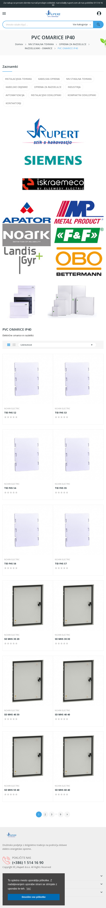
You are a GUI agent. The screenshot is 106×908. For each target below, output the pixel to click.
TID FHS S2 (10, 412)
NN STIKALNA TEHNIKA (79, 78)
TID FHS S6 (10, 563)
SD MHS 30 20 (11, 639)
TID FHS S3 (61, 412)
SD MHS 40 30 (11, 714)
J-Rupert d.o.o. (23, 867)
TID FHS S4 (10, 488)
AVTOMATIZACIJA (15, 95)
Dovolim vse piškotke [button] (33, 897)
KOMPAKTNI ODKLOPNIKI (82, 95)
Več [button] (28, 888)
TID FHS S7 (61, 563)
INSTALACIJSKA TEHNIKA (18, 78)
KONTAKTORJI (13, 103)
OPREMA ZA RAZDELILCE (47, 87)
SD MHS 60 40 (62, 790)
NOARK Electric (12, 409)
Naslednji (67, 814)
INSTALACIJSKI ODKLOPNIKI (46, 95)
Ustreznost (57, 345)
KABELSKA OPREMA (49, 78)
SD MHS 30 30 (62, 639)
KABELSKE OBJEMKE (17, 87)
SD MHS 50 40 (11, 790)
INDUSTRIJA (74, 87)
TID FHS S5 (61, 488)
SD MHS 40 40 (62, 714)
